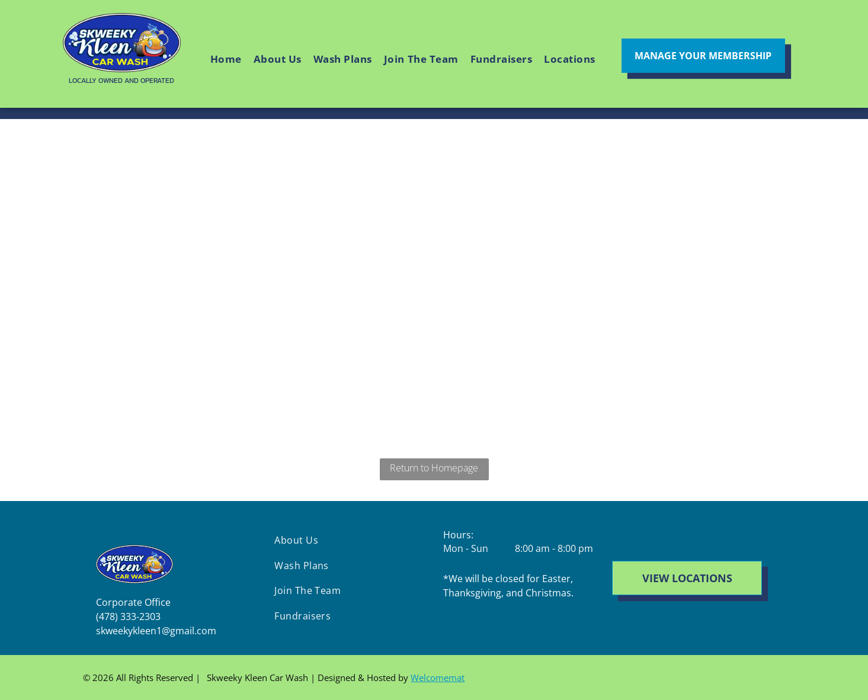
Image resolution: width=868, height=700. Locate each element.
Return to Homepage (434, 467)
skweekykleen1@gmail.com (156, 630)
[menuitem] (226, 59)
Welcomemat (438, 677)
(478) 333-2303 (128, 616)
